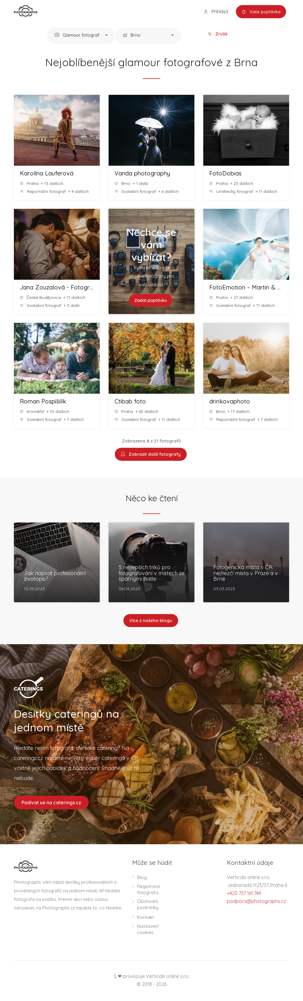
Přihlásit (214, 12)
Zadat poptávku (150, 300)
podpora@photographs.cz (256, 902)
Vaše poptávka (260, 12)
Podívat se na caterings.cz (51, 803)
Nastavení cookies (148, 930)
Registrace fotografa (149, 890)
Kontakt (145, 918)
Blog (142, 878)
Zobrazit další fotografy (151, 455)
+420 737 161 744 (244, 894)
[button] (81, 36)
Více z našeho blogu (150, 621)
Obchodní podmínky (148, 905)
